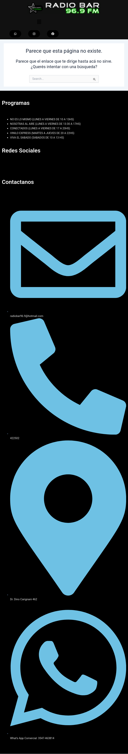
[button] (39, 22)
